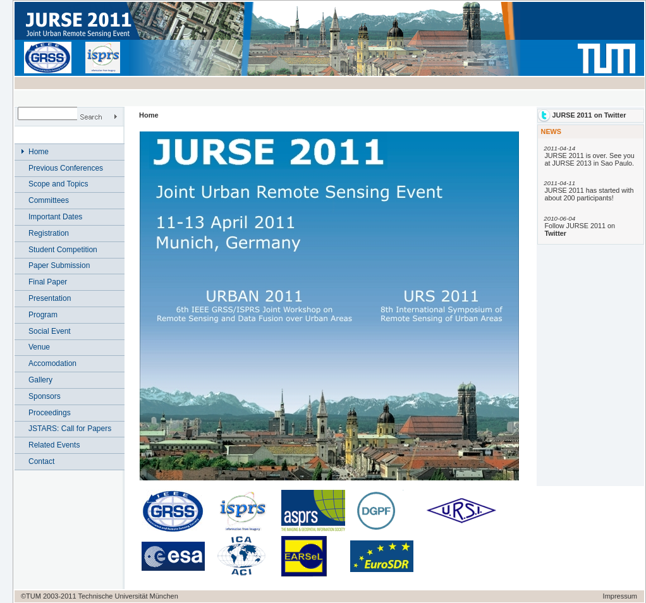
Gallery (40, 379)
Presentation (49, 298)
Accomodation (52, 363)
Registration (48, 233)
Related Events (54, 445)
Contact (41, 461)
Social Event (49, 331)
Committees (48, 200)
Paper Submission (59, 265)
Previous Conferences (65, 168)
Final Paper (47, 281)
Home (38, 151)
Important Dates (55, 216)
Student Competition (62, 249)
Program (43, 314)
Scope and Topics (58, 184)
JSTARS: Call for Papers (69, 428)
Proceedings (49, 412)
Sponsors (44, 396)
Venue (39, 347)
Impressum (620, 596)
